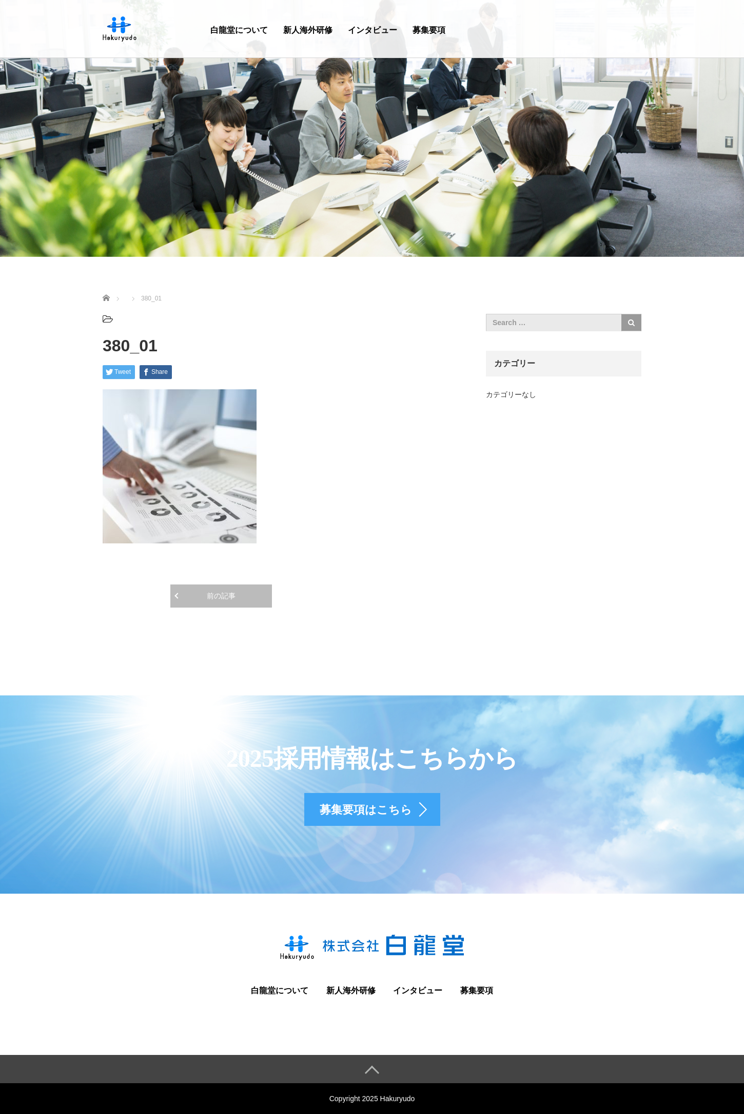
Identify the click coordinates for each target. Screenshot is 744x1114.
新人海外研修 (307, 30)
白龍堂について (239, 30)
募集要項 (429, 30)
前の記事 (221, 596)
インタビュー (372, 30)
